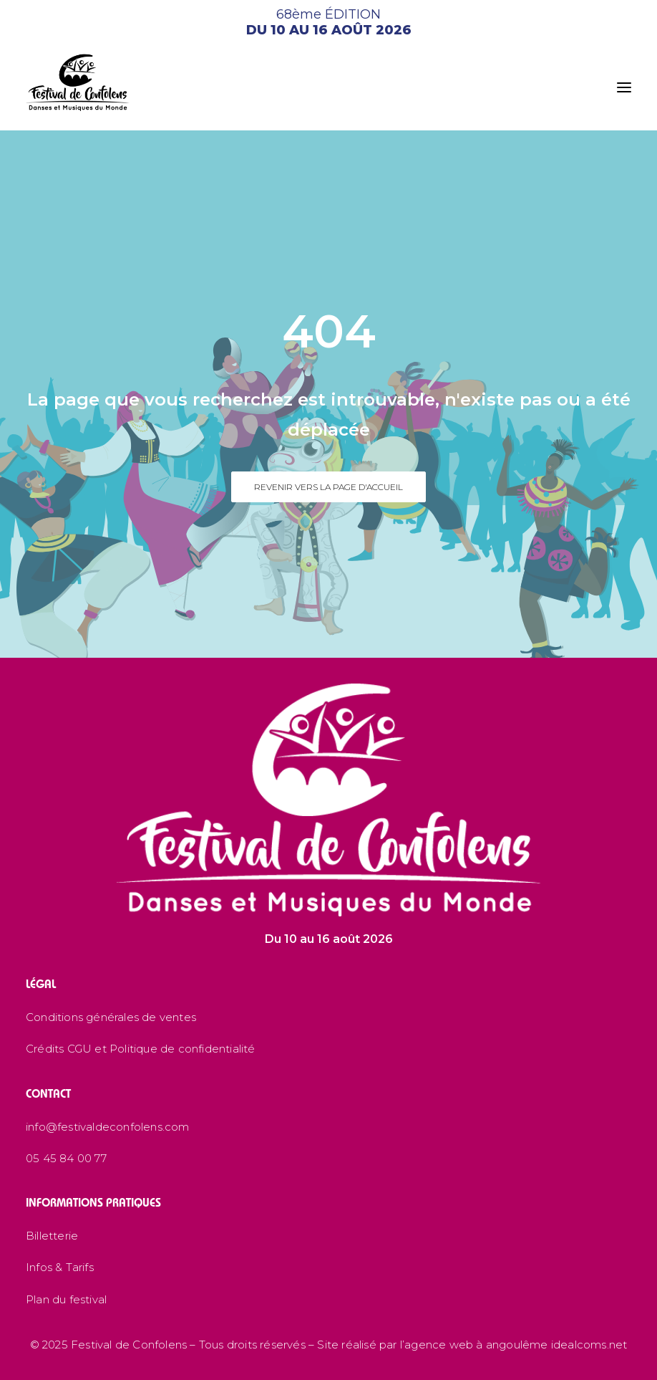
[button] (624, 87)
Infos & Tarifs (60, 1267)
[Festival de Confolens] (78, 82)
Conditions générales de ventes (111, 1017)
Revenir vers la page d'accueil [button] (328, 486)
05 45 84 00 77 (66, 1158)
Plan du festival (66, 1299)
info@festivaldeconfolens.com (108, 1127)
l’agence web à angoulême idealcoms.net (514, 1344)
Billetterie (52, 1235)
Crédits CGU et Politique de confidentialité (141, 1048)
